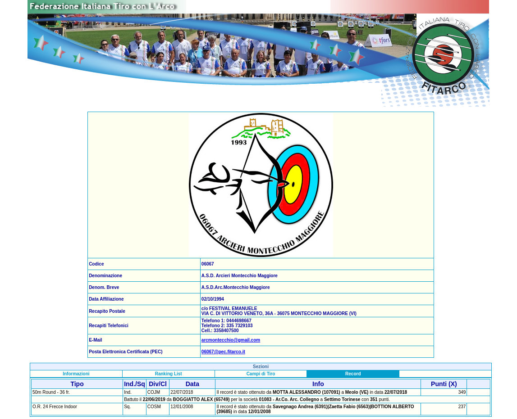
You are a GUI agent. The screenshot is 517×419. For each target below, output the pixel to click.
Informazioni (76, 373)
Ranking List (168, 373)
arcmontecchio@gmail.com (230, 340)
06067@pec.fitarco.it (223, 351)
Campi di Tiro (261, 373)
